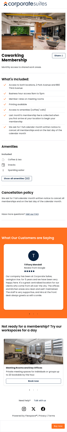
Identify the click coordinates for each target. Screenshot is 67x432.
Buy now (58, 426)
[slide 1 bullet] (31, 47)
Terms (51, 415)
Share (58, 55)
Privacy (42, 415)
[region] (33, 31)
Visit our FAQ (32, 214)
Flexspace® (31, 415)
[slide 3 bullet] (36, 47)
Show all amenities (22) (17, 178)
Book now (33, 381)
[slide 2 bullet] (33, 47)
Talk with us (40, 400)
